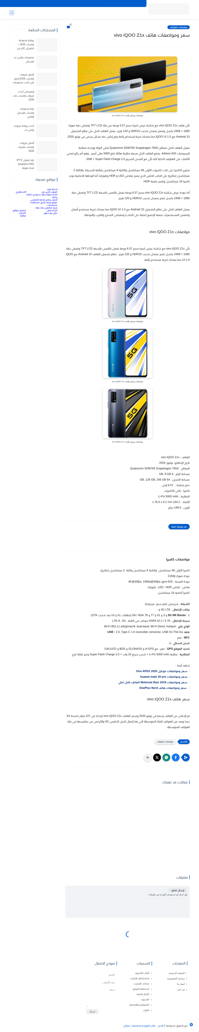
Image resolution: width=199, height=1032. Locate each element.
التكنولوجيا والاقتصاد (139, 1004)
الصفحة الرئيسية (134, 12)
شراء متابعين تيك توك (46, 207)
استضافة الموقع (141, 989)
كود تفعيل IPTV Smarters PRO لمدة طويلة (25, 164)
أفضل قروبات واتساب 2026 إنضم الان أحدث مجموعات (23, 78)
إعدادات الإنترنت (142, 983)
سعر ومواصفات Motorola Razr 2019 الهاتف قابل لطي (152, 682)
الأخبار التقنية (63, 12)
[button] (176, 757)
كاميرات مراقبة (22, 214)
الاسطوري (21, 191)
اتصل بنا (118, 3)
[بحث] (11, 12)
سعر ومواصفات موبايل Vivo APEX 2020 (161, 671)
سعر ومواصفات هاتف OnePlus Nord (163, 688)
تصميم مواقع (19, 210)
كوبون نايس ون (49, 191)
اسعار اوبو (52, 189)
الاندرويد (118, 12)
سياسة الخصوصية (134, 3)
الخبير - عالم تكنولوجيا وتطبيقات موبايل (143, 1025)
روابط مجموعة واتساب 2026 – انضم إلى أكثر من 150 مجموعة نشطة (23, 45)
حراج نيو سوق (50, 213)
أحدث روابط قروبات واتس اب (23, 128)
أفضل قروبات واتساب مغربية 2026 (26, 147)
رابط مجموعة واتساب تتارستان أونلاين (25, 112)
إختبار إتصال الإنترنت (140, 978)
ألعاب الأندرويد (142, 973)
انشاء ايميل (51, 210)
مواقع (76, 12)
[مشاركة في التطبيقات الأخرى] (148, 757)
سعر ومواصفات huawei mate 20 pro (163, 676)
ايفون (108, 12)
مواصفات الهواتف (92, 12)
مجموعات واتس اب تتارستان (23, 59)
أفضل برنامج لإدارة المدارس (43, 199)
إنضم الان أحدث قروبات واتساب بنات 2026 (23, 95)
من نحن (107, 3)
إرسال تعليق (177, 890)
